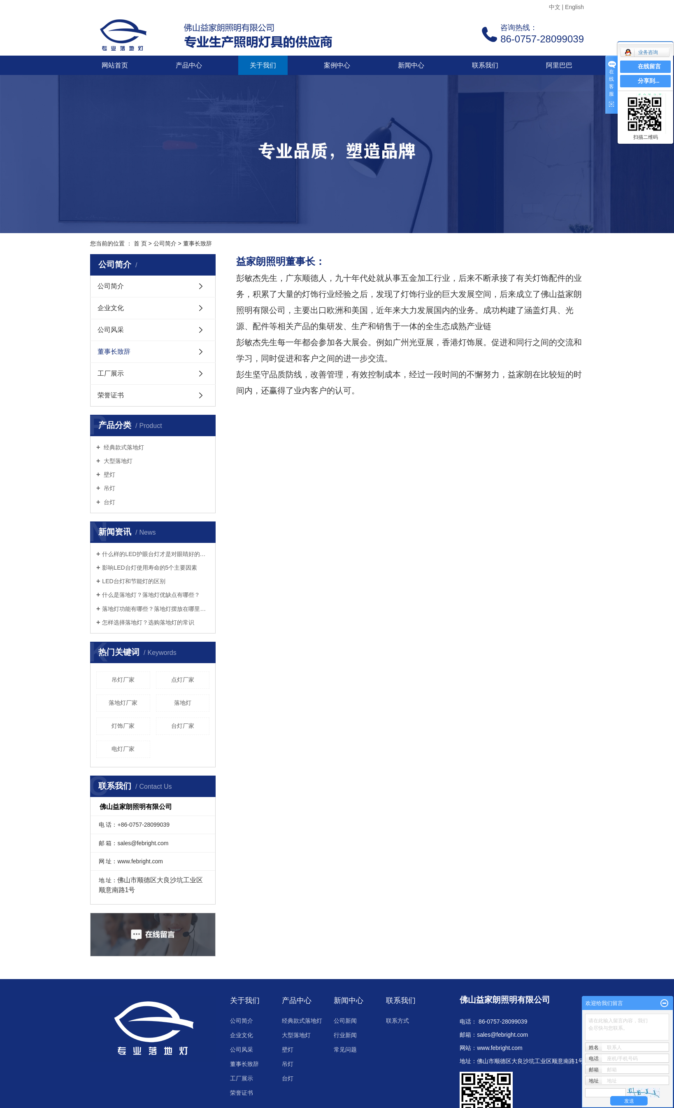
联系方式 (397, 1020)
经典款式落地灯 (123, 447)
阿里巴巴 (559, 65)
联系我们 (485, 65)
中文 (554, 7)
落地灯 (182, 702)
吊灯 (108, 488)
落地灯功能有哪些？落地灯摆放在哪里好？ (155, 608)
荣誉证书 (111, 395)
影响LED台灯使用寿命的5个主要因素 (149, 567)
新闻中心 (411, 65)
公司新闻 (345, 1020)
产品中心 (189, 65)
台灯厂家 (182, 725)
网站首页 (115, 65)
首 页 (140, 243)
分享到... (649, 81)
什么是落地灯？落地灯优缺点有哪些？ (151, 594)
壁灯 (108, 474)
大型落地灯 (117, 461)
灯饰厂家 (123, 725)
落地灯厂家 (123, 702)
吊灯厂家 (123, 679)
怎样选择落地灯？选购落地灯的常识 (148, 622)
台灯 (108, 502)
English (574, 7)
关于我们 (263, 65)
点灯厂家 (182, 679)
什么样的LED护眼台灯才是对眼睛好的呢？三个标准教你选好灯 (155, 554)
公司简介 (165, 243)
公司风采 (111, 329)
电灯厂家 (123, 749)
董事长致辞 (114, 351)
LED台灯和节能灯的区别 (133, 581)
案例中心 (337, 65)
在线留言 (649, 66)
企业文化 (111, 307)
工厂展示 (111, 373)
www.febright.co (497, 1048)
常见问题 (345, 1049)
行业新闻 (345, 1035)
